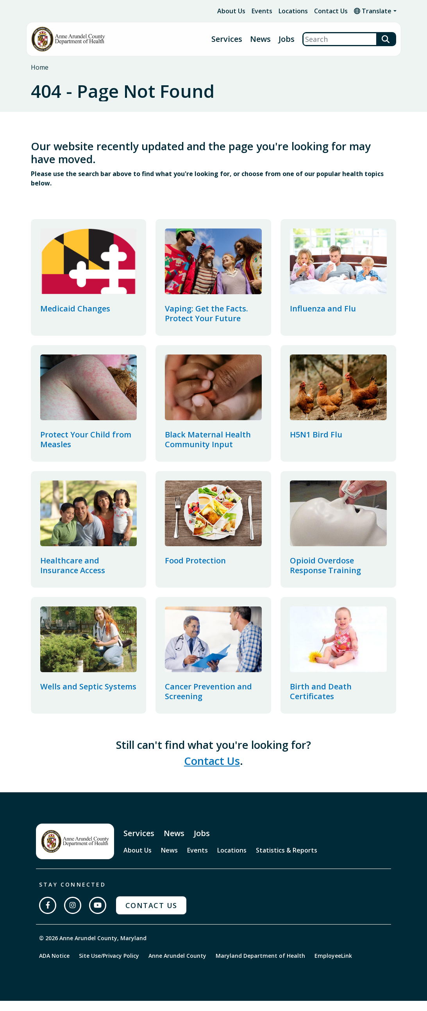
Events (262, 11)
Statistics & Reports (286, 860)
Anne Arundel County (177, 966)
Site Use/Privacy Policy (109, 966)
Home (39, 67)
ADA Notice (54, 966)
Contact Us (331, 11)
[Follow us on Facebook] (47, 915)
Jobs (287, 39)
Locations (293, 11)
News (260, 39)
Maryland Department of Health (260, 966)
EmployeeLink (333, 966)
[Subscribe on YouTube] (97, 915)
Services (226, 39)
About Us (231, 11)
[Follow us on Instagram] (72, 915)
